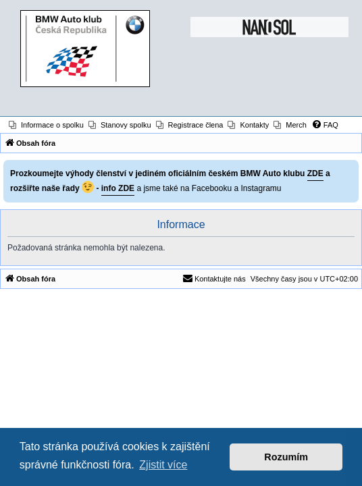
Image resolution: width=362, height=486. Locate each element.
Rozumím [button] (286, 457)
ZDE (315, 173)
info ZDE (117, 188)
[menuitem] (46, 125)
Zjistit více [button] (163, 464)
